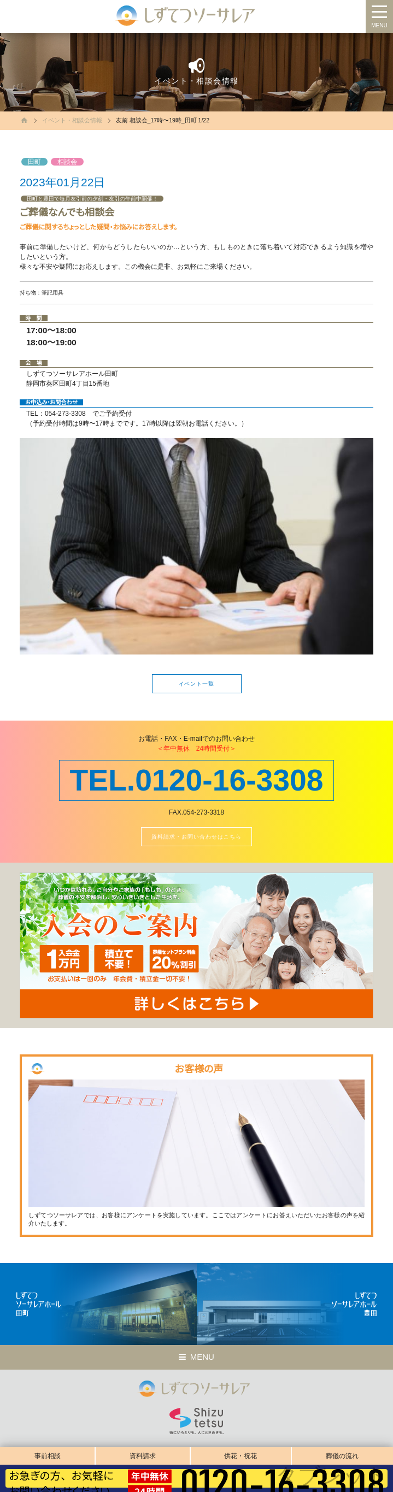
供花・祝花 (240, 1456)
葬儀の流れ (342, 1456)
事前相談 (47, 1456)
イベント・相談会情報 (72, 120)
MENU (379, 25)
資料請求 (143, 1456)
